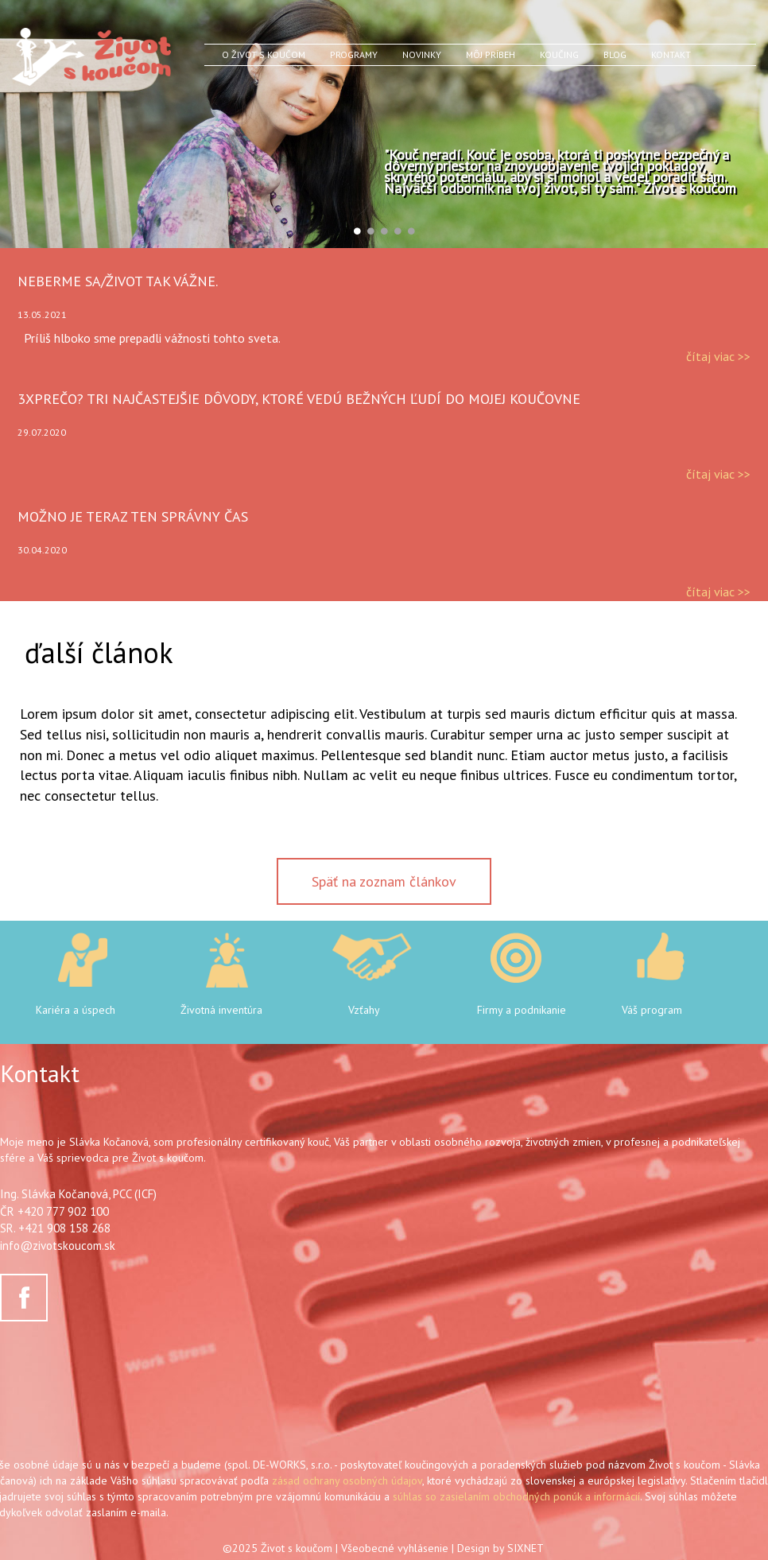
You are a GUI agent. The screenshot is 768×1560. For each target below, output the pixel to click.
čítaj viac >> (718, 356)
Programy (354, 54)
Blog (614, 54)
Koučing (559, 54)
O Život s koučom (263, 54)
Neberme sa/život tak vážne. (117, 281)
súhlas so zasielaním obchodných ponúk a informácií (516, 1496)
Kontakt (671, 54)
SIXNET (525, 1548)
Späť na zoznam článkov (384, 881)
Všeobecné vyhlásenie (394, 1548)
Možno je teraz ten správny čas (132, 516)
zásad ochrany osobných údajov (347, 1480)
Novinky (421, 54)
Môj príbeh (490, 54)
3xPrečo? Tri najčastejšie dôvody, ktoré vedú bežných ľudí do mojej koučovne (298, 399)
